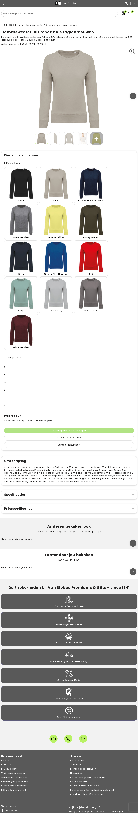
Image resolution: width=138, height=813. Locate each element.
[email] (103, 772)
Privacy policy (9, 722)
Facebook (9, 764)
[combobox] (56, 13)
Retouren (6, 718)
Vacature (75, 718)
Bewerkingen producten (14, 735)
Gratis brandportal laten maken (88, 731)
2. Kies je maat (12, 311)
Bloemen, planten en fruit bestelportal (92, 743)
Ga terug (8, 24)
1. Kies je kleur (12, 163)
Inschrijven (103, 780)
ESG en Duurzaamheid (13, 743)
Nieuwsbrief (76, 726)
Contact (6, 714)
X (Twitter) (9, 768)
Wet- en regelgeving (13, 726)
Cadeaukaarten (79, 735)
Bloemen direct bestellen (84, 739)
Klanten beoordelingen (83, 722)
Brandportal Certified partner (87, 748)
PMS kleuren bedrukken (14, 739)
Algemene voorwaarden (14, 731)
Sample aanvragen (69, 398)
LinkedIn (8, 772)
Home (20, 25)
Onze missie (77, 714)
